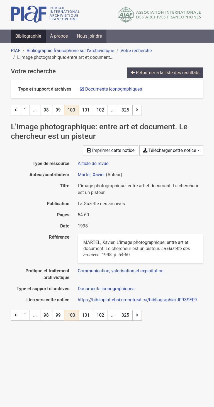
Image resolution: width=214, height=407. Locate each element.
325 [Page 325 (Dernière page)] (125, 110)
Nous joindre (89, 36)
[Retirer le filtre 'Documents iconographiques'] (113, 89)
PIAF (15, 50)
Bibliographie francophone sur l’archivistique (70, 50)
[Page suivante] (137, 110)
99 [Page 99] (58, 110)
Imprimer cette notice (111, 150)
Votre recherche (136, 50)
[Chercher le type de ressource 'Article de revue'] (93, 163)
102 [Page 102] (100, 110)
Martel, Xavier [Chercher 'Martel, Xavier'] (91, 174)
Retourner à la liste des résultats (165, 72)
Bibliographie (28, 36)
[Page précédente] (15, 110)
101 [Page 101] (86, 110)
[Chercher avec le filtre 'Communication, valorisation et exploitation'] (121, 270)
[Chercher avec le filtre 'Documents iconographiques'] (106, 288)
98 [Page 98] (46, 110)
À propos (59, 36)
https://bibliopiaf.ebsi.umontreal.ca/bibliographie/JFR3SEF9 (137, 299)
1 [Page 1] (25, 110)
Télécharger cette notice (169, 150)
